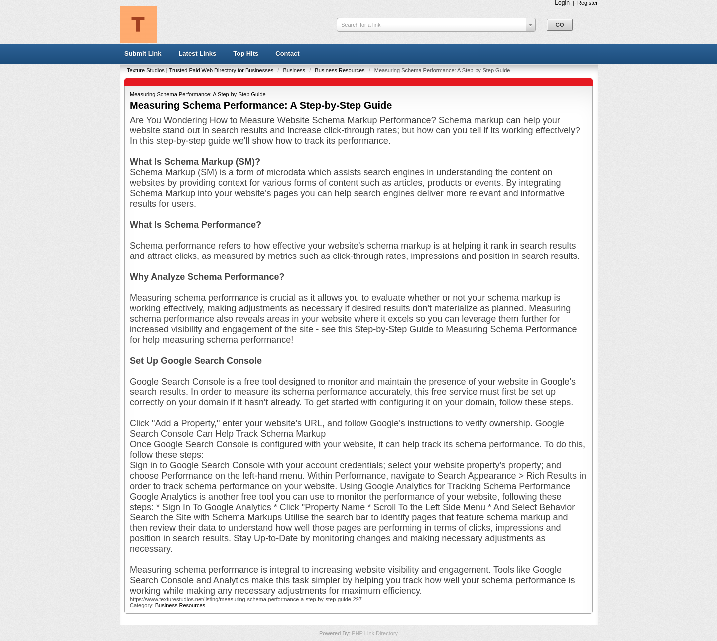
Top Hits (245, 53)
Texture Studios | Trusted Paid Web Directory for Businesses (201, 70)
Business (295, 70)
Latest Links (197, 53)
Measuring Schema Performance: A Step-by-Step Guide (198, 94)
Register (587, 3)
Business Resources (340, 70)
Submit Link (142, 53)
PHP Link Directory (375, 633)
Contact (287, 53)
